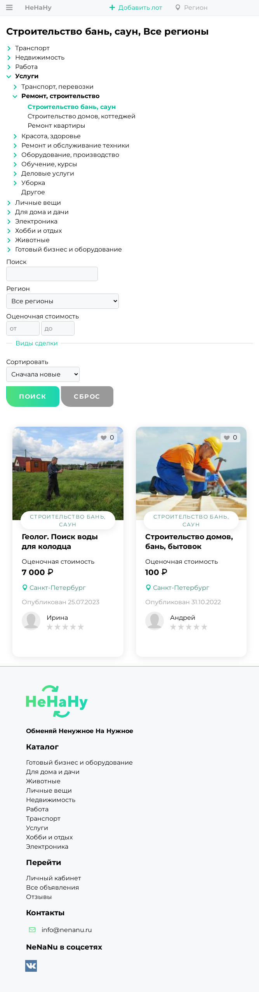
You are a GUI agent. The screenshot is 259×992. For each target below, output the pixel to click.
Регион (18, 288)
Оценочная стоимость (42, 316)
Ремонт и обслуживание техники (75, 145)
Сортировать (27, 362)
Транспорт (32, 48)
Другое (33, 192)
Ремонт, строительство (60, 96)
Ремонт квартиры (56, 125)
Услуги (26, 76)
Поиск (16, 262)
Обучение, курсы (49, 164)
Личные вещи (38, 202)
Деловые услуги (47, 173)
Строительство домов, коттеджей (82, 116)
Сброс (87, 396)
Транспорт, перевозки (57, 86)
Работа (26, 66)
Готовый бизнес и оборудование (68, 249)
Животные (32, 240)
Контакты (45, 912)
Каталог (42, 746)
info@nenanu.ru (67, 930)
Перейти (43, 862)
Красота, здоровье (51, 136)
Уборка (33, 182)
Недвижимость (39, 57)
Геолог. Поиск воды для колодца (60, 541)
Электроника (36, 221)
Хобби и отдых (38, 230)
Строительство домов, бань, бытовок (189, 541)
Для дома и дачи (42, 212)
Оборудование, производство (70, 154)
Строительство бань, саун (72, 107)
